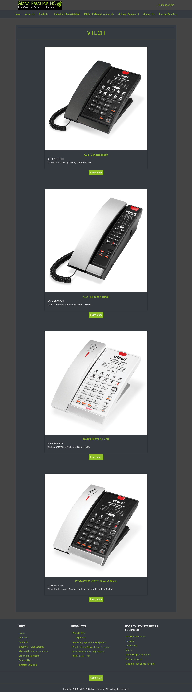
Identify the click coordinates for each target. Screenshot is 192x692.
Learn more (96, 172)
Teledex (130, 641)
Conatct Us (24, 660)
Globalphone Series (136, 636)
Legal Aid (80, 637)
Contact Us (149, 14)
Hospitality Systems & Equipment (89, 642)
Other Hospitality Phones (138, 654)
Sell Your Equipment (128, 14)
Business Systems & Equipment (88, 651)
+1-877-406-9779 (165, 5)
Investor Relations (168, 14)
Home (18, 14)
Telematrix (131, 645)
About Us (29, 14)
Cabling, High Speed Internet (140, 663)
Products (43, 14)
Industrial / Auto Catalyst (67, 14)
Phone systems (133, 659)
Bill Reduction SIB (81, 656)
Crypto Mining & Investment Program (90, 647)
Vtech (129, 650)
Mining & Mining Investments (99, 14)
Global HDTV (78, 633)
